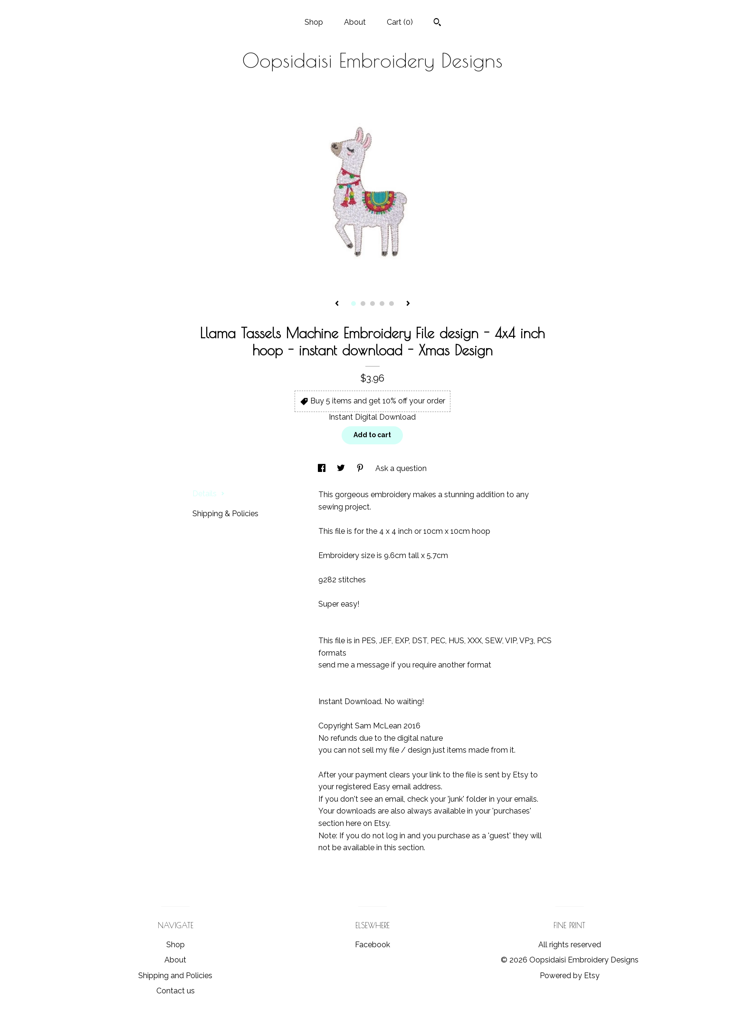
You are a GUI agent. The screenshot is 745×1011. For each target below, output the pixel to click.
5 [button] (391, 303)
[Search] (437, 23)
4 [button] (382, 303)
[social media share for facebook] (322, 468)
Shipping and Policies (175, 975)
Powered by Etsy (570, 975)
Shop (314, 22)
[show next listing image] (408, 304)
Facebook (372, 944)
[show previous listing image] (336, 304)
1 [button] (353, 303)
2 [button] (363, 303)
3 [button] (372, 303)
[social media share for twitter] (342, 468)
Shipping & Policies (225, 513)
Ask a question (401, 468)
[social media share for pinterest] (361, 468)
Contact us (175, 990)
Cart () (400, 22)
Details (208, 493)
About (355, 22)
